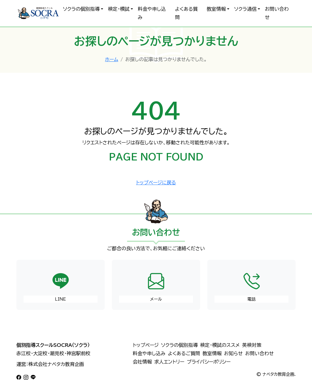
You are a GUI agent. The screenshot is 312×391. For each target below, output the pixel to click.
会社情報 (142, 361)
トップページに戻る (156, 182)
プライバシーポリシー (209, 361)
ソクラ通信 (245, 9)
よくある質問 (186, 13)
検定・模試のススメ (220, 345)
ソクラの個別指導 (81, 9)
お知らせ (233, 353)
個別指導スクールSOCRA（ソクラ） (53, 345)
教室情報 (216, 9)
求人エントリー (169, 361)
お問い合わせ (277, 13)
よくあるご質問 (184, 353)
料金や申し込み (152, 13)
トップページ (146, 345)
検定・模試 (118, 9)
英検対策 (251, 345)
